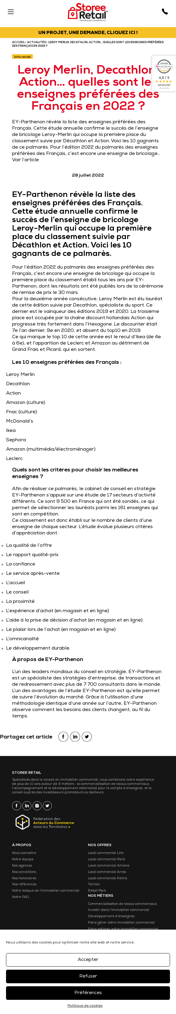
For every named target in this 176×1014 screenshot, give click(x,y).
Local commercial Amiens (108, 866)
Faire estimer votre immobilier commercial (123, 929)
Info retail (22, 57)
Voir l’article (25, 160)
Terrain (94, 884)
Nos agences (22, 866)
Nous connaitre (24, 853)
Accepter (88, 960)
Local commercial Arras (107, 872)
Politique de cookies (85, 1006)
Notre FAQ (20, 897)
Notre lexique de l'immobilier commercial (45, 891)
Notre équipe (22, 859)
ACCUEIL (18, 42)
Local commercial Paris (106, 859)
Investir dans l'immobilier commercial (118, 910)
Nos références (24, 884)
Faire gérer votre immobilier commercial (121, 922)
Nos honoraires (24, 878)
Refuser (88, 976)
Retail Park (97, 891)
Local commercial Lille (106, 853)
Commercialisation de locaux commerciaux (122, 904)
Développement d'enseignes (111, 916)
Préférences (88, 993)
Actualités (36, 42)
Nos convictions (24, 872)
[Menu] (10, 10)
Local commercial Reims (107, 878)
